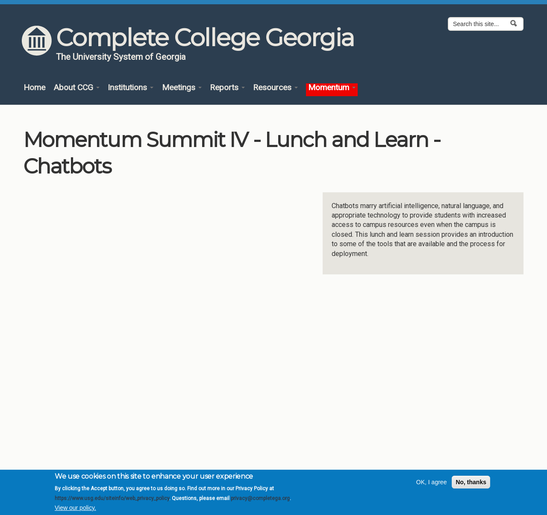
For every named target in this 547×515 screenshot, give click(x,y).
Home (34, 87)
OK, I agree (431, 482)
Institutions (130, 87)
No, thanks (471, 482)
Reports (227, 87)
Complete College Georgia (205, 37)
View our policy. (75, 507)
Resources (275, 87)
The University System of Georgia (121, 57)
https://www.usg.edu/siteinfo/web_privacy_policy (112, 498)
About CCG (76, 87)
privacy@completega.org (260, 498)
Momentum (332, 87)
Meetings (182, 87)
